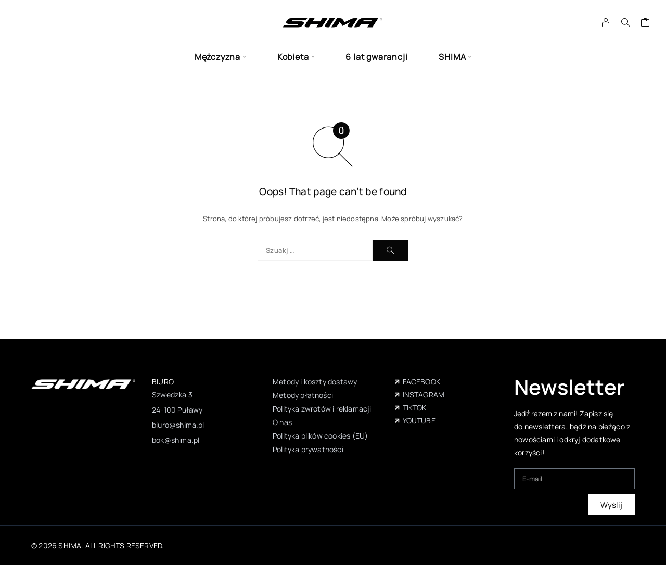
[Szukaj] (625, 22)
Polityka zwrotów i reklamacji (322, 409)
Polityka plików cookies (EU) (320, 436)
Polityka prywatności (308, 449)
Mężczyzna (217, 57)
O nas (282, 422)
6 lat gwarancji (376, 57)
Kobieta (293, 57)
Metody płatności (303, 395)
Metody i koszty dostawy (315, 382)
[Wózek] (645, 23)
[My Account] (606, 22)
